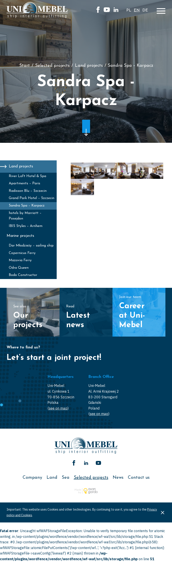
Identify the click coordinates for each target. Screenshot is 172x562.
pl (128, 10)
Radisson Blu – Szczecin (28, 191)
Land (52, 477)
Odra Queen (19, 268)
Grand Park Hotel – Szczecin (31, 198)
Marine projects (20, 236)
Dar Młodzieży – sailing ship (31, 245)
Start (24, 65)
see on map (58, 408)
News (118, 477)
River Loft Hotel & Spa (27, 176)
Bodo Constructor (23, 275)
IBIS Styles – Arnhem (25, 226)
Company (32, 477)
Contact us (139, 477)
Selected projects (52, 65)
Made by (77, 491)
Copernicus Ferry (22, 253)
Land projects (89, 65)
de (145, 10)
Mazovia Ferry (20, 260)
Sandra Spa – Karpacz (27, 205)
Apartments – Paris (24, 183)
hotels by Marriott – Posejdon (25, 216)
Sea (65, 477)
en (137, 10)
